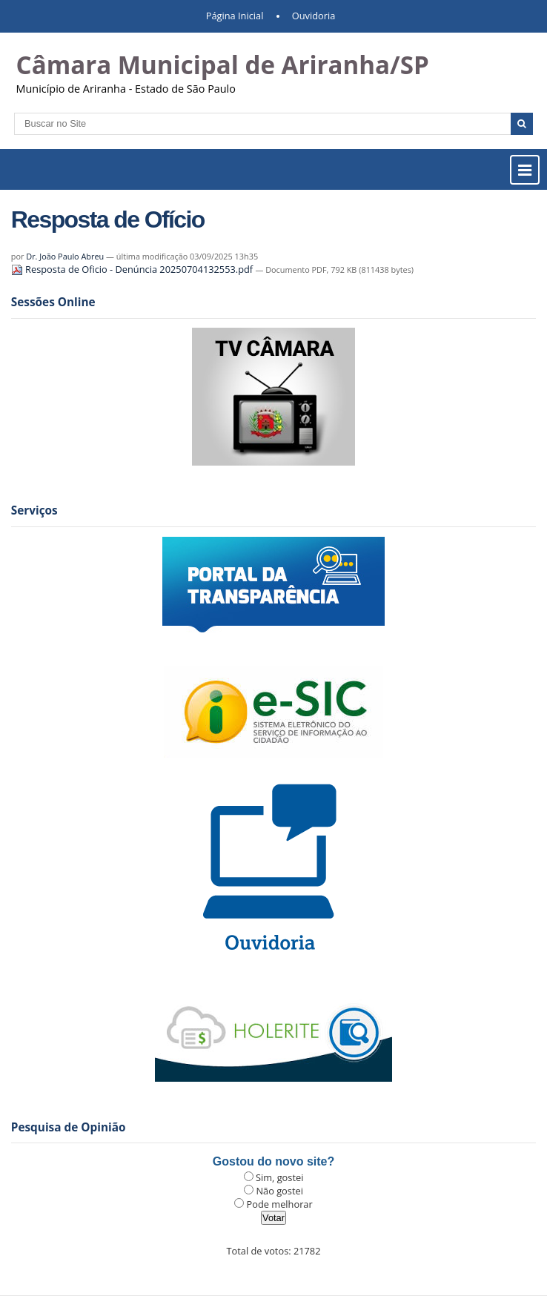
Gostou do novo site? (273, 1161)
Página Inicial (235, 15)
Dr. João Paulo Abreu (65, 256)
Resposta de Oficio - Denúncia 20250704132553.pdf (133, 269)
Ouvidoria (314, 15)
